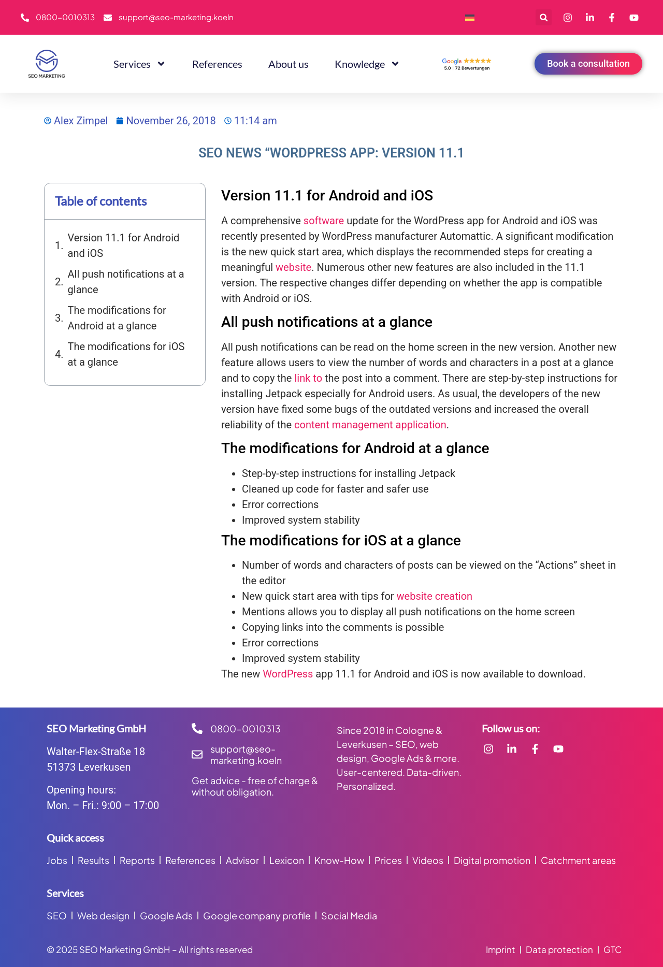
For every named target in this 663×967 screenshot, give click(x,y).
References (217, 63)
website (293, 267)
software (324, 220)
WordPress (288, 674)
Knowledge (367, 63)
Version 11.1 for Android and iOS (124, 245)
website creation (435, 596)
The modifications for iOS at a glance (126, 354)
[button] (544, 17)
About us (288, 63)
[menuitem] (470, 17)
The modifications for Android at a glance (117, 318)
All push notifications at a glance (126, 282)
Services (139, 63)
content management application (370, 424)
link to (308, 378)
